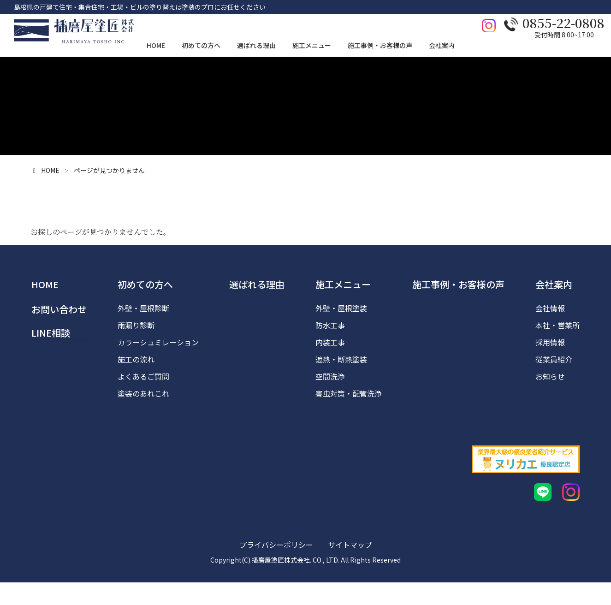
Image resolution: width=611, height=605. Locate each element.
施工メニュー (343, 284)
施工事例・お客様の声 (458, 284)
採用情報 (550, 342)
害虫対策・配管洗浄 (348, 393)
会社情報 (550, 308)
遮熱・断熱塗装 (341, 359)
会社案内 (553, 284)
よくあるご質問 (143, 376)
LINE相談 (50, 332)
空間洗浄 (330, 376)
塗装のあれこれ (143, 393)
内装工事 (330, 342)
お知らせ (550, 376)
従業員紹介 (553, 359)
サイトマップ (350, 567)
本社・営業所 (557, 325)
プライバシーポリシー (276, 567)
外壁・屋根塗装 (341, 308)
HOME (45, 284)
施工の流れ (136, 359)
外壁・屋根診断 (143, 308)
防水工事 (330, 325)
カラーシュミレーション (158, 342)
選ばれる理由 (257, 284)
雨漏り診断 (136, 325)
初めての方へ (145, 284)
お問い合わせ (59, 309)
